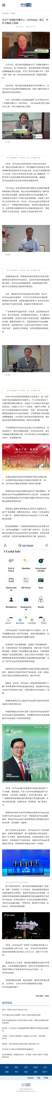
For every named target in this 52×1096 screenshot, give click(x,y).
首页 (7, 1067)
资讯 (26, 1067)
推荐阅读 (7, 1002)
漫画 (35, 1072)
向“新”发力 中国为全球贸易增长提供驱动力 (18, 1049)
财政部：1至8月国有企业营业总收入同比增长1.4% (20, 1044)
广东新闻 (12, 13)
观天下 (45, 1072)
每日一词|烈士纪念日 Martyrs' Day (14, 1010)
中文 (38, 1078)
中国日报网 (5, 13)
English (31, 1078)
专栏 (16, 1072)
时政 (16, 1067)
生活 (45, 1067)
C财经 (35, 1067)
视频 (7, 1072)
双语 (26, 1072)
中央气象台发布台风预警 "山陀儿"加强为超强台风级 (21, 1015)
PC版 (46, 1078)
